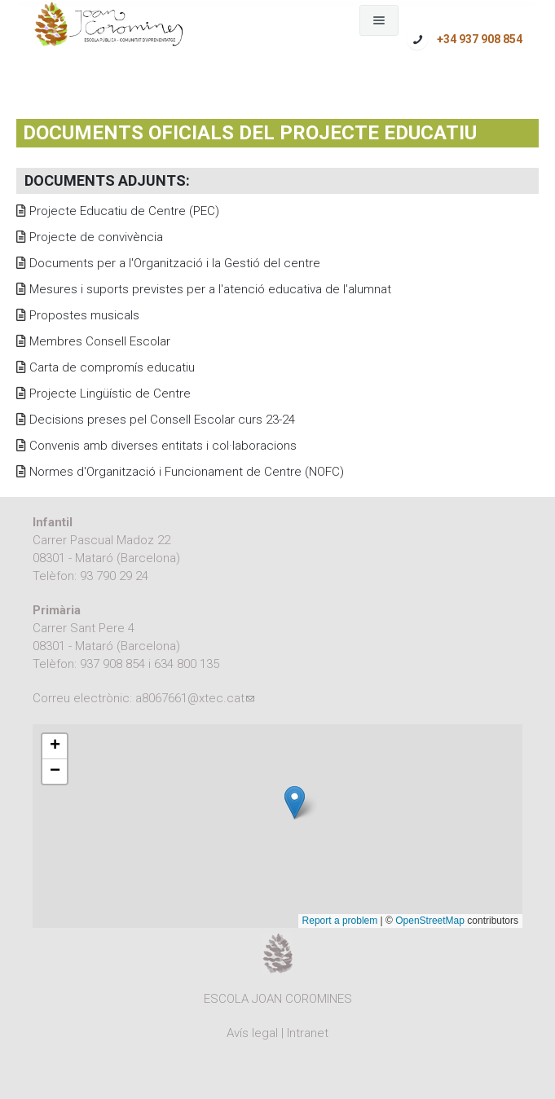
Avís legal (252, 1033)
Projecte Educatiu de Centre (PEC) (124, 211)
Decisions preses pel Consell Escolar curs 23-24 (162, 419)
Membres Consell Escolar (99, 341)
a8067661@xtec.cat (194, 698)
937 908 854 (112, 664)
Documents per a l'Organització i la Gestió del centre (174, 263)
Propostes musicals (84, 315)
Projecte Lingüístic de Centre (110, 393)
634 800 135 (186, 664)
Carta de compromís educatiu (112, 367)
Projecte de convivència (96, 237)
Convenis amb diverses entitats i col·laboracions (163, 445)
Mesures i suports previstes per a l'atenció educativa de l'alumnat (210, 289)
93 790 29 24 (114, 576)
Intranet (307, 1033)
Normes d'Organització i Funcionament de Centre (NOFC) (186, 471)
